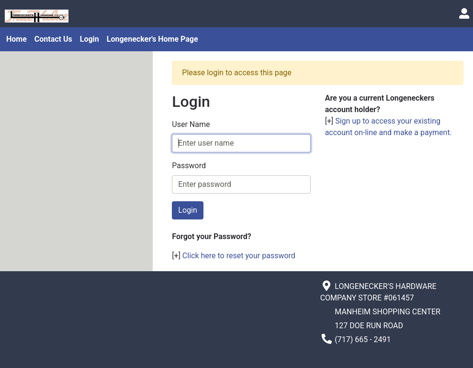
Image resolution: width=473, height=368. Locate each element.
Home (16, 39)
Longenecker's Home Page (152, 39)
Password (189, 165)
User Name (191, 124)
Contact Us (53, 39)
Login (89, 39)
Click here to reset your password (238, 255)
